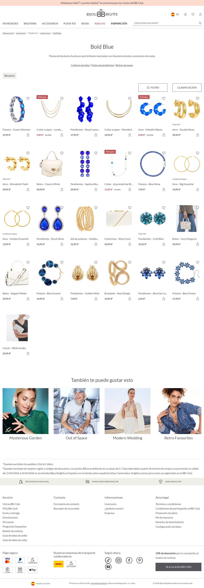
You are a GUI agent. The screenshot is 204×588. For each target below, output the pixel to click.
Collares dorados (80, 65)
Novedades (10, 23)
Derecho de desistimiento (170, 521)
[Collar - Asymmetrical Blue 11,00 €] (119, 171)
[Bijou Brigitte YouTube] (108, 567)
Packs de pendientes (102, 65)
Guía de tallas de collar (15, 539)
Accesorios (50, 23)
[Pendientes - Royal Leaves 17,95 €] (85, 117)
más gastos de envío (99, 583)
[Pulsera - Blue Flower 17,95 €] (187, 281)
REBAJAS (100, 23)
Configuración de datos (168, 526)
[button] (185, 14)
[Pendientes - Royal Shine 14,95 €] (51, 226)
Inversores (110, 503)
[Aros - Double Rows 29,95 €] (187, 117)
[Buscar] (200, 23)
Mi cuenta (8, 521)
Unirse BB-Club (11, 503)
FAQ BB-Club (10, 508)
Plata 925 (70, 23)
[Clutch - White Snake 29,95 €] (17, 335)
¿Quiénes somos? (114, 508)
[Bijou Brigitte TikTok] (108, 560)
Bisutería (30, 23)
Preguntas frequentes (14, 526)
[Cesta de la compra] (200, 14)
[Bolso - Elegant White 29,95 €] (17, 281)
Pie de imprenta (164, 517)
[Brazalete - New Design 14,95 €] (119, 281)
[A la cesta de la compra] (28, 135)
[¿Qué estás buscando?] (167, 23)
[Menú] (153, 87)
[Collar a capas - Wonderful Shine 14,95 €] (119, 117)
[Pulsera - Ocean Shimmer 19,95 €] (17, 117)
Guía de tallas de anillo (15, 535)
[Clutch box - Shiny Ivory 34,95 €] (119, 226)
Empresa (109, 512)
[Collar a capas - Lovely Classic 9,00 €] (51, 117)
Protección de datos (167, 512)
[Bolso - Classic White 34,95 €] (51, 171)
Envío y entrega (11, 512)
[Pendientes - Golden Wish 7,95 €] (85, 281)
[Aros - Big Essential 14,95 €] (187, 171)
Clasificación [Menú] (187, 87)
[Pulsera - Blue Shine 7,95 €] (153, 171)
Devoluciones (10, 517)
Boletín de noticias (13, 530)
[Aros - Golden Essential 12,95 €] (17, 226)
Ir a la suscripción (178, 566)
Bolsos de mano (124, 65)
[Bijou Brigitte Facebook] (129, 560)
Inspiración (119, 23)
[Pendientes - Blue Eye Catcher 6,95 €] (153, 281)
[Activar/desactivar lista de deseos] (28, 98)
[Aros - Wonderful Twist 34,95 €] (17, 171)
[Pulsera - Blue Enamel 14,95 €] (51, 281)
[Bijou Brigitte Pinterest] (139, 560)
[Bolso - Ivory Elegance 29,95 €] (187, 226)
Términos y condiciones (168, 503)
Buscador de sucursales (66, 508)
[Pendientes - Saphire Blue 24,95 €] (85, 171)
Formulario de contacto (66, 503)
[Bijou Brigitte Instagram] (118, 560)
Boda (85, 23)
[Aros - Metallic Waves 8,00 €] (153, 117)
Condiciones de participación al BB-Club (178, 508)
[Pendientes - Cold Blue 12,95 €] (153, 226)
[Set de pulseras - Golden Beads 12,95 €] (85, 226)
